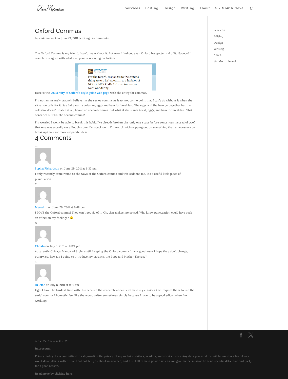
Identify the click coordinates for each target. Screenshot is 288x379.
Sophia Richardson (47, 168)
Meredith (41, 207)
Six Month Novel (230, 8)
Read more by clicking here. (54, 373)
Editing (151, 8)
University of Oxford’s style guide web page (80, 93)
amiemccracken (49, 38)
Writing (187, 8)
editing (85, 38)
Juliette (40, 285)
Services (132, 8)
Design (170, 8)
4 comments (100, 38)
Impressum (43, 348)
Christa (40, 246)
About (204, 8)
